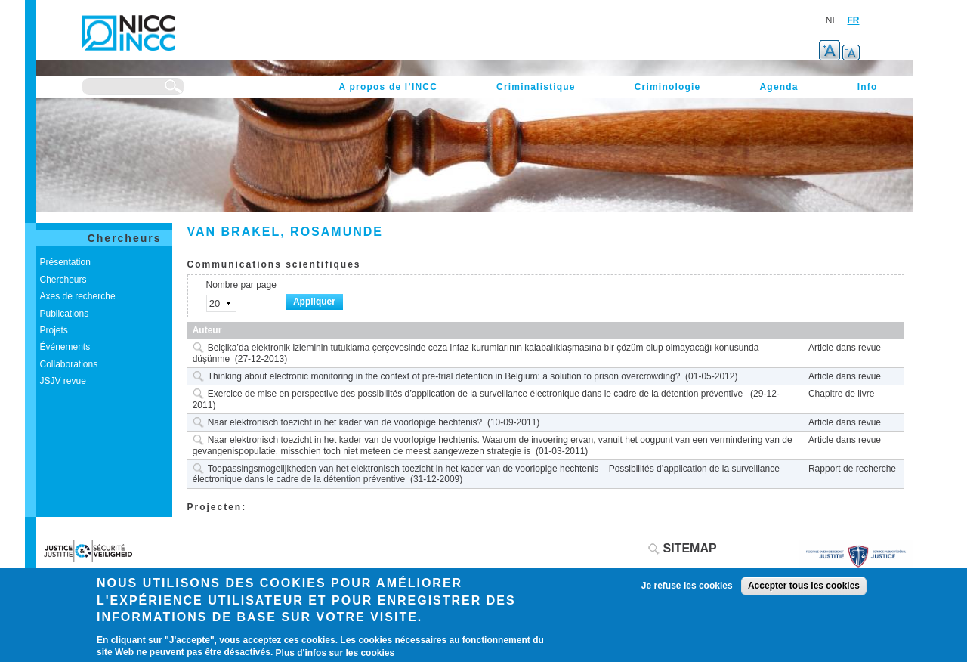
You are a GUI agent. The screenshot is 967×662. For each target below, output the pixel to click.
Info (867, 87)
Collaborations (69, 364)
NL (831, 20)
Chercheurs (125, 238)
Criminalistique (536, 87)
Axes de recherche (78, 296)
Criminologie (668, 87)
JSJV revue (63, 381)
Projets (54, 330)
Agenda (778, 87)
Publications (64, 313)
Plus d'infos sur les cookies (335, 653)
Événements (65, 347)
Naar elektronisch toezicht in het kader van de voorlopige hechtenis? (345, 422)
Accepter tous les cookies (804, 585)
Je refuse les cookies (687, 585)
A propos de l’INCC (388, 87)
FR (854, 20)
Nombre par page (241, 285)
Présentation (65, 262)
